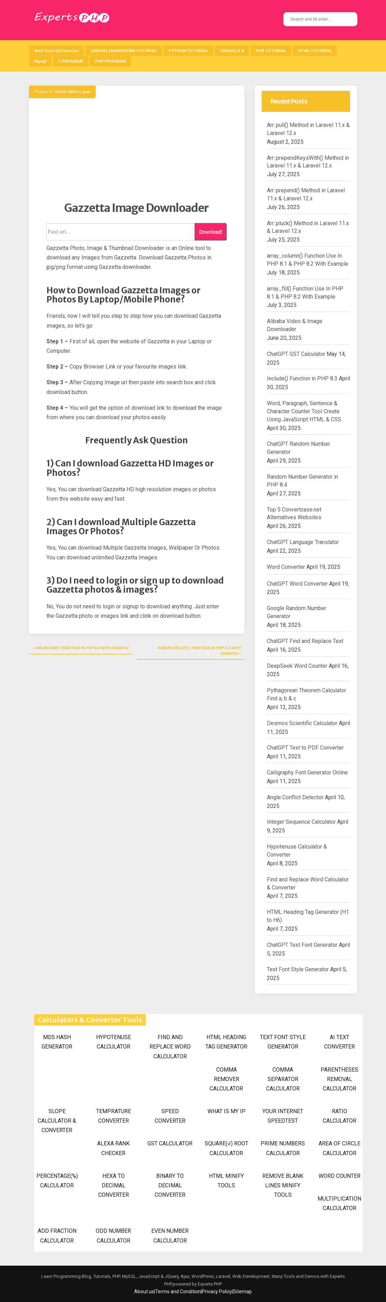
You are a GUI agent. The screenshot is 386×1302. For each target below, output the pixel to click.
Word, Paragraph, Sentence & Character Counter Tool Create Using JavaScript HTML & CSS (304, 411)
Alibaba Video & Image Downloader (294, 325)
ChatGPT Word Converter (297, 583)
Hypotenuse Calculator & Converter (297, 850)
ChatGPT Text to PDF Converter (305, 747)
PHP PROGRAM (110, 61)
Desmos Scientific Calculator (302, 723)
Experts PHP (209, 1284)
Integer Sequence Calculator (301, 821)
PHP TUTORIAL (271, 50)
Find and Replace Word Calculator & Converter (308, 883)
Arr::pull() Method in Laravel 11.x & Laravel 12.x (308, 129)
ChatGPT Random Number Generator (298, 448)
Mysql (40, 61)
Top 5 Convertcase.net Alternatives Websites (294, 513)
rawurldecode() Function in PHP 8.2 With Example (199, 651)
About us (144, 1291)
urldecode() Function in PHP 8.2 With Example (82, 648)
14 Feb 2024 (65, 92)
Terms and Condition (178, 1291)
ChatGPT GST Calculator (296, 354)
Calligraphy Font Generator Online (307, 772)
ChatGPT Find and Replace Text (305, 641)
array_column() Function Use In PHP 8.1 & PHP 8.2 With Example (307, 259)
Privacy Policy (217, 1291)
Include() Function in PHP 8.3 (302, 378)
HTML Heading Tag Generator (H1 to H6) (308, 916)
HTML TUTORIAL (315, 50)
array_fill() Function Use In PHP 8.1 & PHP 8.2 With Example (305, 292)
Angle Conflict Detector (295, 797)
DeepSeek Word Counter (297, 666)
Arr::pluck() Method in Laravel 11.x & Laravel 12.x (308, 227)
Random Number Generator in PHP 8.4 (302, 480)
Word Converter (286, 567)
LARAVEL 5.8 (232, 50)
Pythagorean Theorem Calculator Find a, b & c (306, 694)
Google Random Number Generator (296, 612)
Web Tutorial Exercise (56, 50)
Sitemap (242, 1291)
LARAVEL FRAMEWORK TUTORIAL (123, 50)
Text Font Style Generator (298, 969)
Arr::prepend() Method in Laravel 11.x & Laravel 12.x (306, 194)
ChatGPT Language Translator (303, 542)
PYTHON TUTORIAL (188, 50)
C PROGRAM (70, 61)
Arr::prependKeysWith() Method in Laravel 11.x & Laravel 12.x (308, 162)
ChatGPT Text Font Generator (302, 945)
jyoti (86, 92)
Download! (210, 232)
